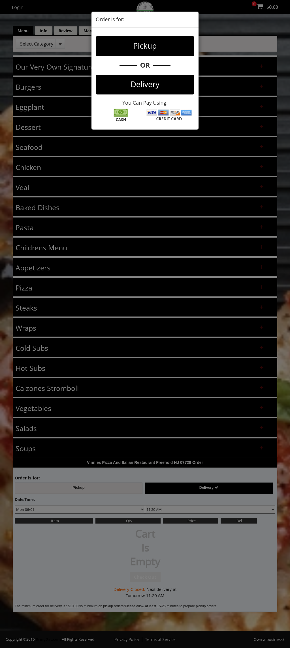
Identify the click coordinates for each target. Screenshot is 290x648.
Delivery (145, 84)
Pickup (145, 45)
